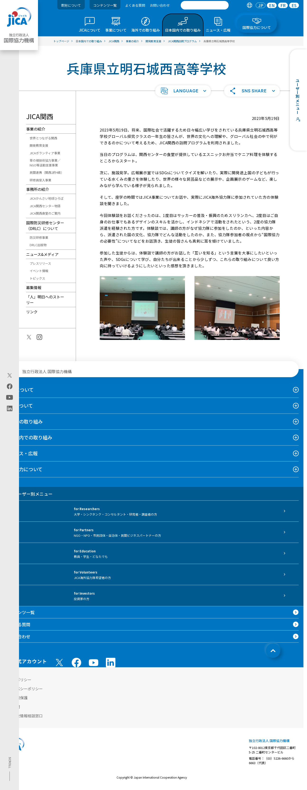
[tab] (249, 5)
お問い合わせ (160, 5)
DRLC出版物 (38, 245)
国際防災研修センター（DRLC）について (45, 225)
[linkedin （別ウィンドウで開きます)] (110, 662)
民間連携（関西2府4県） (47, 172)
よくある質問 (135, 5)
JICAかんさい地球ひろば (47, 198)
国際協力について (24, 469)
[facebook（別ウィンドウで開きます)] (9, 386)
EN (272, 5)
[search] (205, 5)
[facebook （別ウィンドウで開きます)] (76, 662)
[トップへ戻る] (273, 651)
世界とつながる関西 (43, 138)
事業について (19, 405)
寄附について (71, 5)
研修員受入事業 (40, 180)
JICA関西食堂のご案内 (45, 213)
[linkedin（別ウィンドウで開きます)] (9, 408)
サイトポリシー (18, 679)
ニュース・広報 (21, 453)
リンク (32, 312)
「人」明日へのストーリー (45, 299)
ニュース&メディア (42, 254)
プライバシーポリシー (24, 688)
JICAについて (19, 389)
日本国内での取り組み (28, 437)
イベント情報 (39, 270)
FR (283, 5)
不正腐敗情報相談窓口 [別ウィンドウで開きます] (24, 716)
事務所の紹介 (37, 189)
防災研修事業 (39, 237)
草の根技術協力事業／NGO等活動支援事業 (45, 162)
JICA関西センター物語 (45, 206)
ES (294, 5)
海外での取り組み (24, 421)
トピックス (37, 278)
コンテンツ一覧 (105, 5)
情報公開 (12, 707)
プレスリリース (40, 263)
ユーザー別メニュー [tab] (28, 494)
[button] (183, 91)
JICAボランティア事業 (45, 153)
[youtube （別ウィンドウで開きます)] (93, 662)
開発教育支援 (39, 145)
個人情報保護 (16, 698)
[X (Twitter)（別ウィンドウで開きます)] (9, 375)
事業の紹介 (35, 129)
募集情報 (33, 287)
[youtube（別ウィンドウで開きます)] (9, 397)
